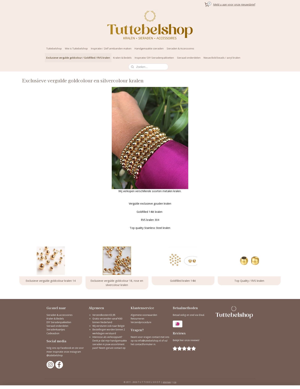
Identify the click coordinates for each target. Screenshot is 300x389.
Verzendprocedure (141, 322)
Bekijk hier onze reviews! (186, 340)
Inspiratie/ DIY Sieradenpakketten (154, 57)
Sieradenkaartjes (55, 329)
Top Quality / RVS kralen (249, 281)
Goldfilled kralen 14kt (183, 281)
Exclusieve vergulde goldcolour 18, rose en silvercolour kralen (117, 283)
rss (174, 382)
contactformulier (144, 344)
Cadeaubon (52, 333)
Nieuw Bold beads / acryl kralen (222, 57)
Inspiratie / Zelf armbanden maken (111, 48)
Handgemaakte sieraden (149, 48)
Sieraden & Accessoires (180, 48)
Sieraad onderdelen (189, 57)
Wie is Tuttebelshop (76, 48)
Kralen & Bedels (122, 57)
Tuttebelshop (54, 48)
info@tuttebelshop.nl (149, 340)
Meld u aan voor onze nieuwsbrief (234, 4)
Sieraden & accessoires (59, 315)
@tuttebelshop (54, 355)
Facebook (65, 348)
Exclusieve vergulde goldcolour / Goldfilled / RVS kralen (78, 57)
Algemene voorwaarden (144, 315)
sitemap (167, 382)
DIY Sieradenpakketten (58, 322)
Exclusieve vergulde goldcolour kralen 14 (51, 281)
